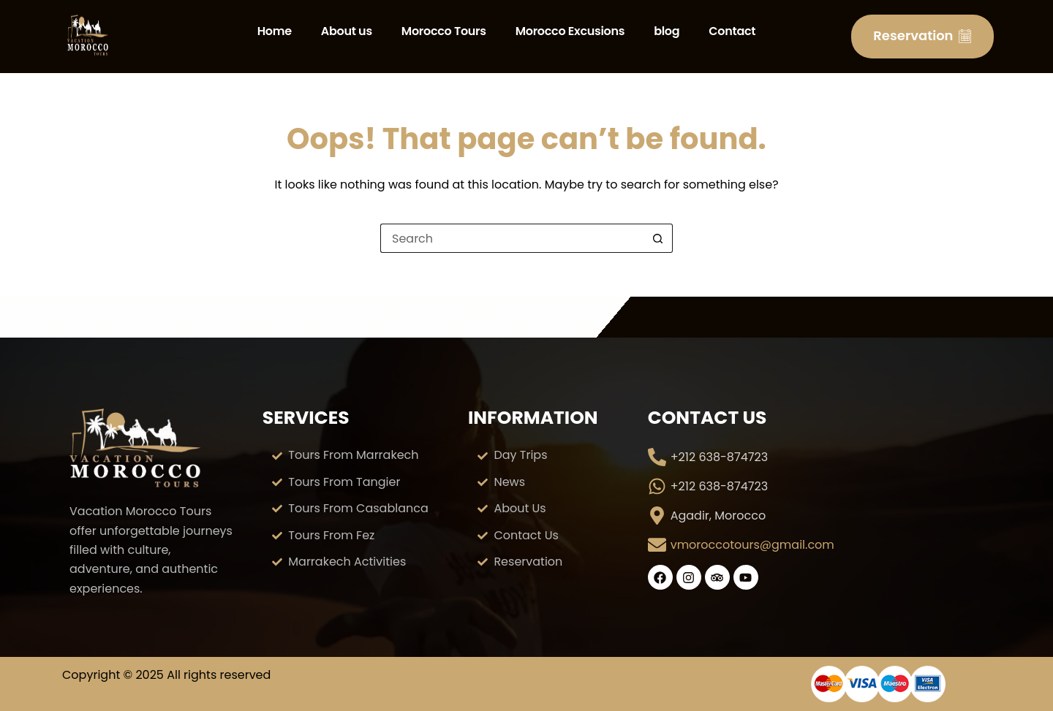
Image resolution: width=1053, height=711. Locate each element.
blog (666, 31)
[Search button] (658, 238)
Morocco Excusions (570, 31)
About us (346, 31)
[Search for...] (512, 238)
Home (274, 31)
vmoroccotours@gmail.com (752, 544)
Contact (732, 31)
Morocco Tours (443, 31)
